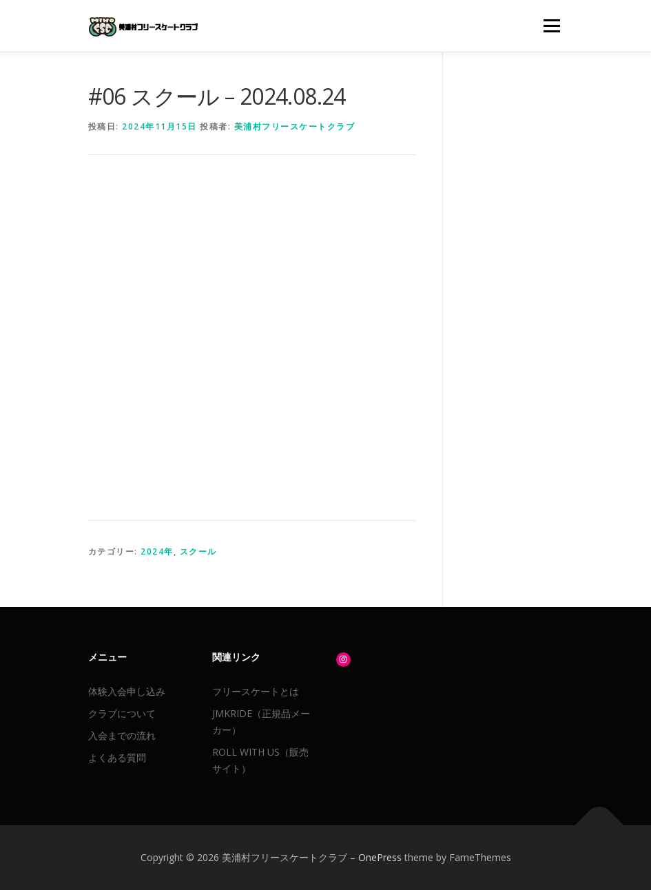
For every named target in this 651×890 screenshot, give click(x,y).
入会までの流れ (122, 735)
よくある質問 (117, 757)
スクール (198, 551)
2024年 (157, 551)
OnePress (380, 857)
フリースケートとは (255, 691)
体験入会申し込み (126, 691)
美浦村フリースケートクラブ (294, 126)
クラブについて (122, 713)
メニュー (551, 25)
